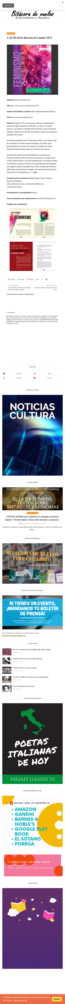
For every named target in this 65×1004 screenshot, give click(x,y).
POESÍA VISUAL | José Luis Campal (25, 668)
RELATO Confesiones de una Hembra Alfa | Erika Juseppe (31, 649)
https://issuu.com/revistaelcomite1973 (24, 106)
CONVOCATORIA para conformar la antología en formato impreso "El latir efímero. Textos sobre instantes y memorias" (32, 518)
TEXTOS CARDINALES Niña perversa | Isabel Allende (30, 677)
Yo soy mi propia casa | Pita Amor (23, 686)
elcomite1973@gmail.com (46, 198)
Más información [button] (20, 1000)
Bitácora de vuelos (29, 523)
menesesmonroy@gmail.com (22, 117)
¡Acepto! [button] (56, 999)
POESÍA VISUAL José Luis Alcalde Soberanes (27, 659)
